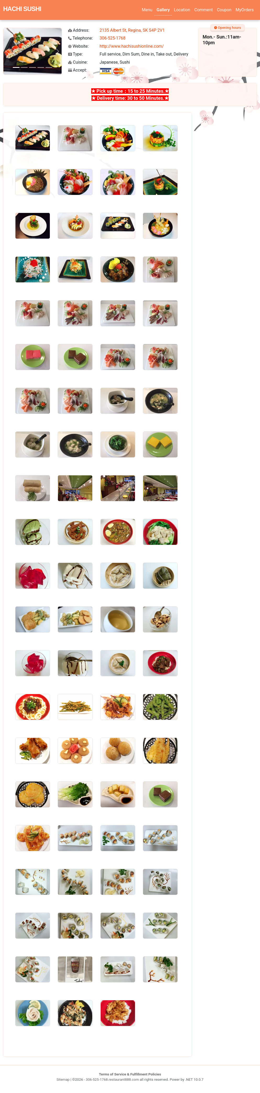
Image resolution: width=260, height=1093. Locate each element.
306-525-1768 (113, 38)
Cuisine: (78, 62)
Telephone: (80, 38)
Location (182, 9)
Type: (75, 54)
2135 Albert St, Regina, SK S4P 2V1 (132, 30)
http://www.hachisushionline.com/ (132, 46)
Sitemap (62, 1079)
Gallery (163, 9)
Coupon (224, 9)
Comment (203, 9)
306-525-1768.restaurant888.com (112, 1079)
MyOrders (245, 9)
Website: (78, 46)
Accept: (77, 70)
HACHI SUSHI (22, 8)
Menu (147, 9)
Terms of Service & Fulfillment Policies (130, 1074)
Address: (78, 30)
